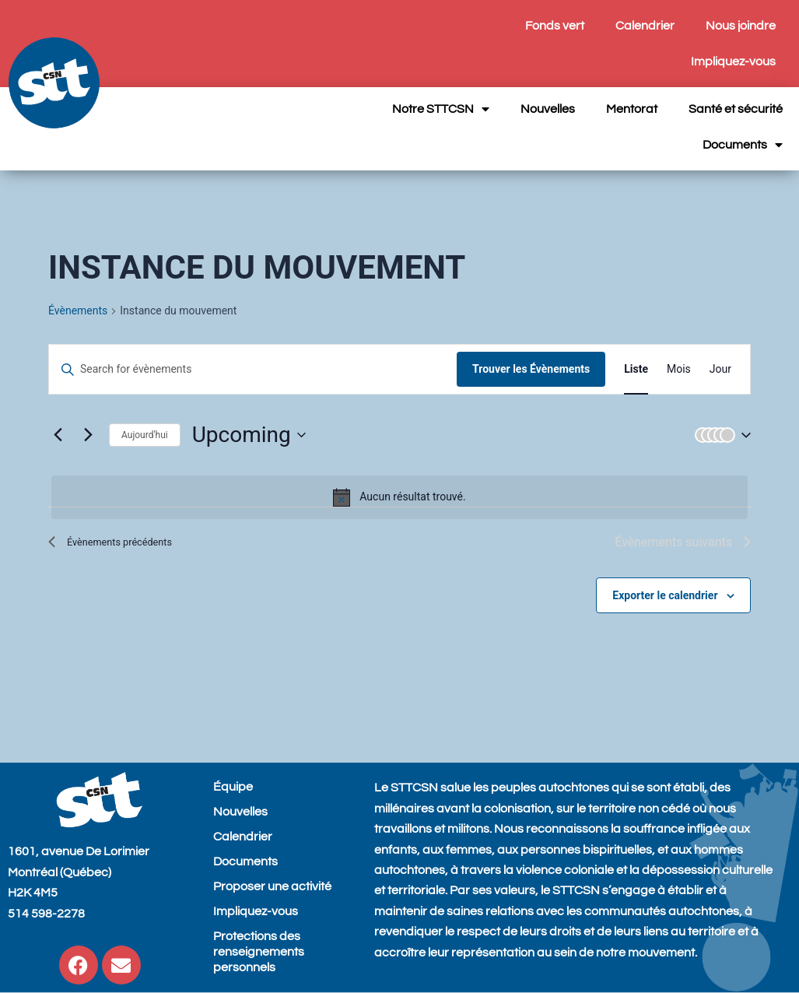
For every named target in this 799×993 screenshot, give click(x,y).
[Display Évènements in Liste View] (636, 369)
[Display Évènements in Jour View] (720, 369)
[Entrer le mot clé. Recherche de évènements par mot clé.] (253, 369)
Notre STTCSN (440, 109)
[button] (720, 435)
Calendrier (645, 25)
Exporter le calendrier (664, 595)
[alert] (399, 497)
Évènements (77, 310)
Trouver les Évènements (531, 369)
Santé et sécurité (736, 109)
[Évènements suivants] (88, 435)
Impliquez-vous (733, 61)
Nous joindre (741, 25)
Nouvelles (547, 109)
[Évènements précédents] (57, 435)
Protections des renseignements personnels (258, 952)
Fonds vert (554, 25)
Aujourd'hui (144, 435)
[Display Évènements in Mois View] (679, 369)
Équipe (233, 787)
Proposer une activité (272, 886)
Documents (743, 145)
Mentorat (631, 109)
